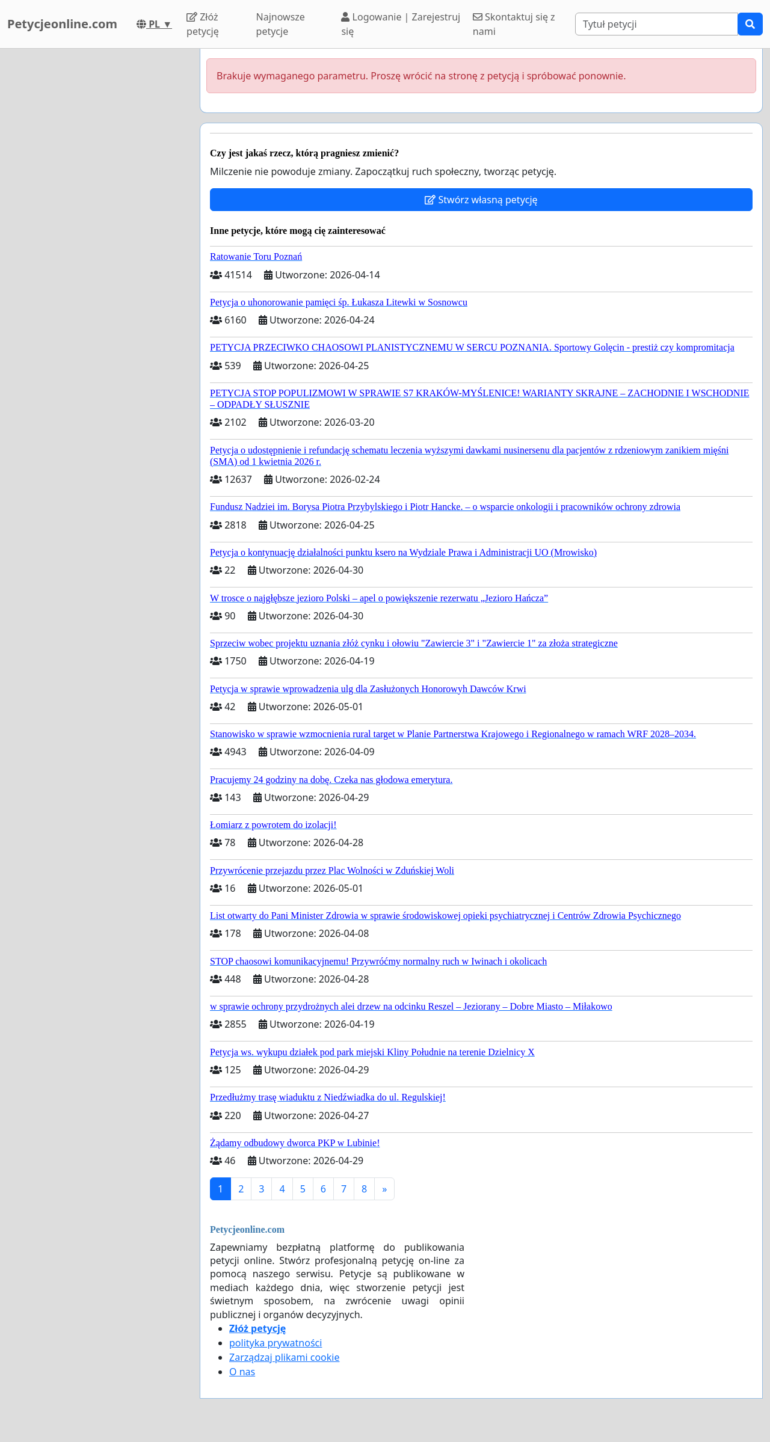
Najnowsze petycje (280, 24)
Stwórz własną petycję (481, 199)
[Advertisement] (96, 229)
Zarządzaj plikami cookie (284, 1357)
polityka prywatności (275, 1342)
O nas (242, 1371)
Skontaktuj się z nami (514, 24)
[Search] (656, 24)
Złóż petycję (202, 24)
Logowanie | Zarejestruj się (400, 24)
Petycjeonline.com (62, 24)
